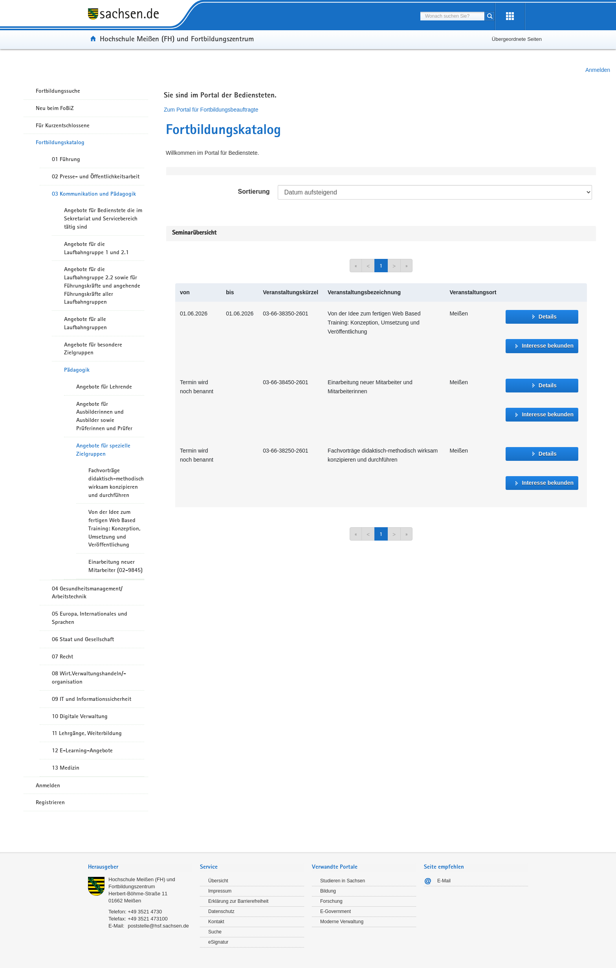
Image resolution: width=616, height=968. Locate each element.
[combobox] (452, 16)
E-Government (335, 911)
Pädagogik (77, 369)
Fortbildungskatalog (60, 142)
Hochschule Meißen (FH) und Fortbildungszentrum (177, 38)
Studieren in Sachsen (342, 881)
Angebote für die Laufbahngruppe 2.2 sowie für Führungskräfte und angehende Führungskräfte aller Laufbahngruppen (102, 285)
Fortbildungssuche (58, 90)
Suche (215, 932)
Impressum (219, 891)
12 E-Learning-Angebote (82, 750)
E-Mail (444, 881)
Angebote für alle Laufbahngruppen (85, 323)
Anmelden (597, 70)
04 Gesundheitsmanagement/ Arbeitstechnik (87, 592)
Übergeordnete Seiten (517, 39)
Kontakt (216, 921)
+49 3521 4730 (145, 912)
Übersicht (218, 881)
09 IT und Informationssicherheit (91, 698)
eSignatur (218, 942)
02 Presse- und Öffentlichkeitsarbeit (95, 176)
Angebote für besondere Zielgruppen (93, 348)
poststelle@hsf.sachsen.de (158, 926)
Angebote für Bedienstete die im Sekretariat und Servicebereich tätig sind (103, 218)
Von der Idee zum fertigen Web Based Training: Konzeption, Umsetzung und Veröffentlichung (114, 528)
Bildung (328, 891)
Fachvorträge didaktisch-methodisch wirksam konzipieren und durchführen (116, 482)
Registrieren (50, 802)
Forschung (331, 901)
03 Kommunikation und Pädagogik (94, 193)
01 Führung (66, 159)
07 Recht (62, 656)
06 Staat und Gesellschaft (83, 639)
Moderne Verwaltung (341, 921)
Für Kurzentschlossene (63, 125)
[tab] (140, 868)
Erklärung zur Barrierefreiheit (238, 901)
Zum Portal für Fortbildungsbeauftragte (211, 109)
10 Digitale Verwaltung (80, 716)
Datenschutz (221, 911)
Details (548, 317)
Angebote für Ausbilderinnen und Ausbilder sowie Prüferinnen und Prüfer (104, 416)
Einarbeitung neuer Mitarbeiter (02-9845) (115, 566)
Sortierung (254, 191)
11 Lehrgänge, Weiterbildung (87, 733)
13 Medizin (65, 767)
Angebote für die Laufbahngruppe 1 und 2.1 (96, 248)
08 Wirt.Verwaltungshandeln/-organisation (89, 677)
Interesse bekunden (548, 346)
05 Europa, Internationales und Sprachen (89, 617)
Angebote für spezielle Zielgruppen (103, 449)
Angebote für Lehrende (104, 386)
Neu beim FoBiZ (55, 108)
